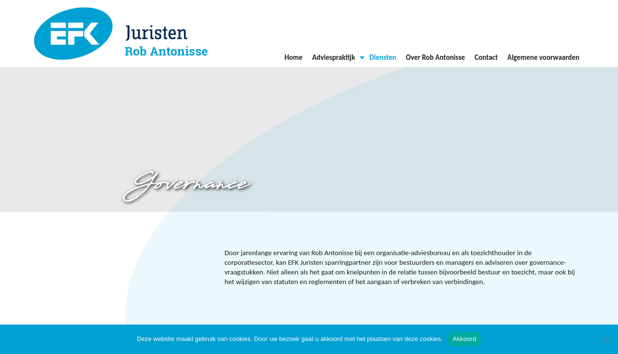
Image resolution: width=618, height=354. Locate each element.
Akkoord (464, 338)
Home (293, 57)
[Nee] (606, 339)
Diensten (382, 57)
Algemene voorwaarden (543, 57)
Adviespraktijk (333, 57)
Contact (486, 57)
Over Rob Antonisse (435, 57)
